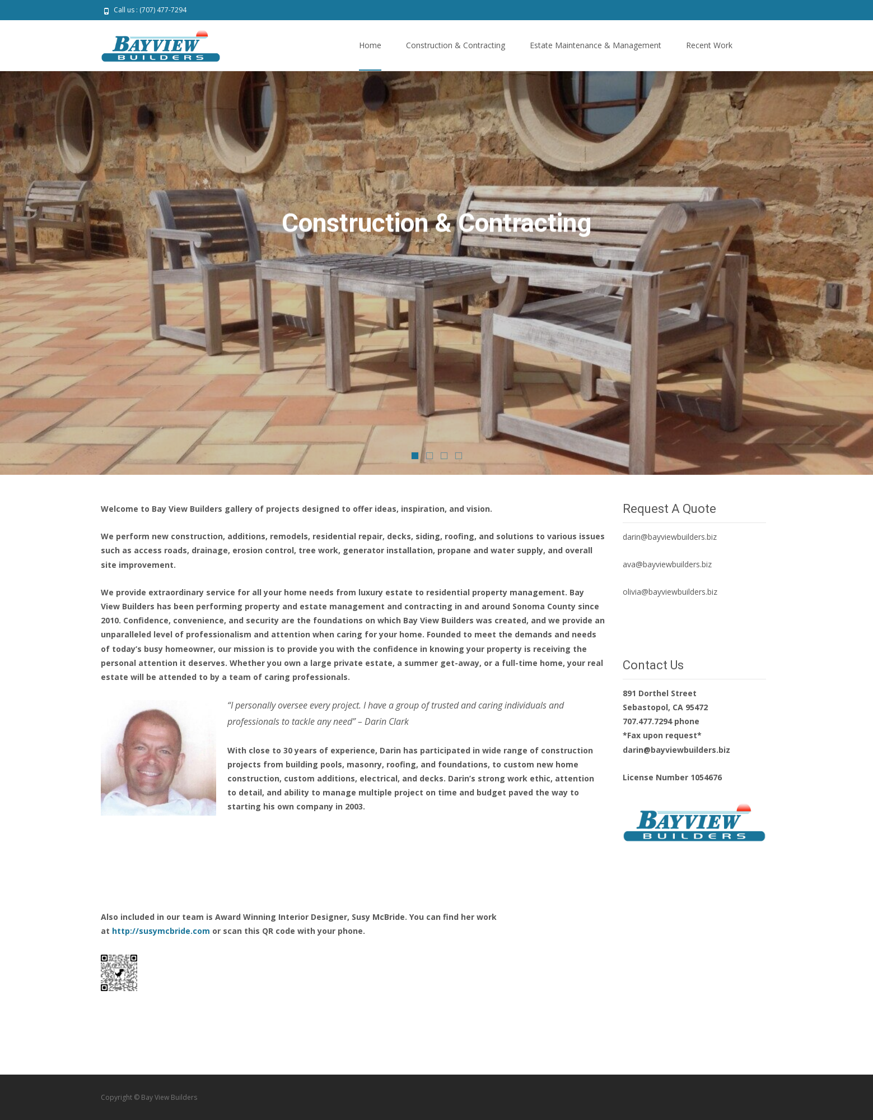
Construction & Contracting (455, 55)
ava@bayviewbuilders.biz (667, 564)
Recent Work (709, 55)
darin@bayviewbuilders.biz (670, 536)
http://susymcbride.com (162, 930)
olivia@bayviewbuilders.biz (670, 591)
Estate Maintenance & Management (595, 55)
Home (370, 55)
